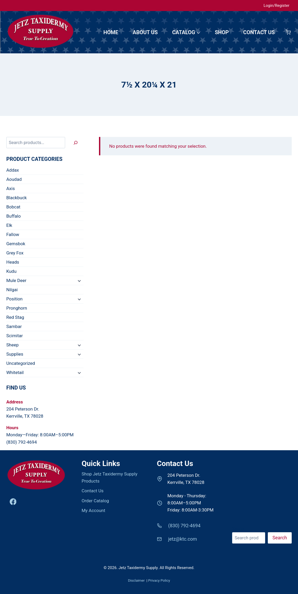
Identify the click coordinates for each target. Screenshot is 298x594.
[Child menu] (78, 280)
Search (239, 528)
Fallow (12, 234)
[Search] (75, 142)
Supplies (14, 354)
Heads (12, 262)
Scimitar (14, 335)
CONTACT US (259, 32)
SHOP (222, 32)
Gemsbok (15, 243)
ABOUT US (145, 32)
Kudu (11, 271)
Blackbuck (16, 197)
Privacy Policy (159, 580)
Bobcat (13, 206)
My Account (93, 510)
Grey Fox (15, 252)
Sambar (14, 326)
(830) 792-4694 (21, 442)
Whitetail (15, 372)
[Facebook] (13, 501)
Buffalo (13, 216)
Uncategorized (20, 363)
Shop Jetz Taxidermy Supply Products (109, 477)
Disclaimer (136, 580)
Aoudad (14, 179)
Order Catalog (95, 500)
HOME (110, 32)
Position (14, 298)
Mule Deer (16, 280)
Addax (12, 170)
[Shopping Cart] (288, 32)
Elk (9, 225)
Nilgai (12, 289)
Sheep (12, 344)
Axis (10, 188)
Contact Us (92, 490)
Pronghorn (16, 308)
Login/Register (276, 5)
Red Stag (15, 317)
